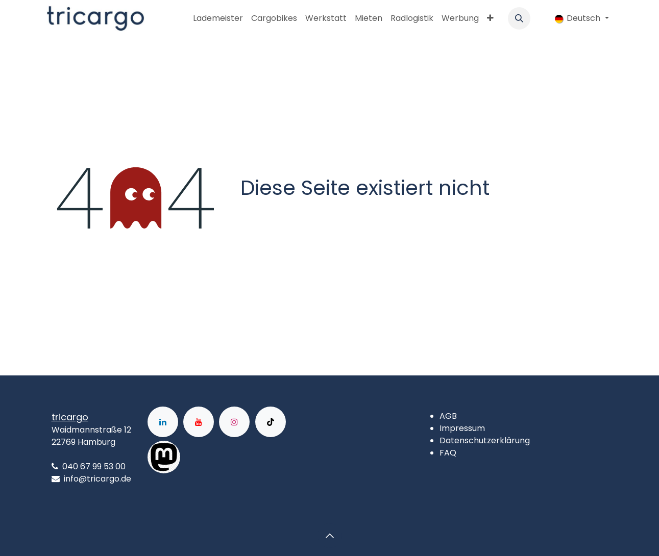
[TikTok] (270, 422)
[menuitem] (218, 18)
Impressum (462, 428)
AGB (448, 416)
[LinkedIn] (163, 422)
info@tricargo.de (97, 479)
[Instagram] (234, 422)
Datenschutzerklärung (485, 440)
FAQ (448, 453)
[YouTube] (198, 422)
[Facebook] (213, 457)
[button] (519, 18)
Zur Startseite (279, 218)
